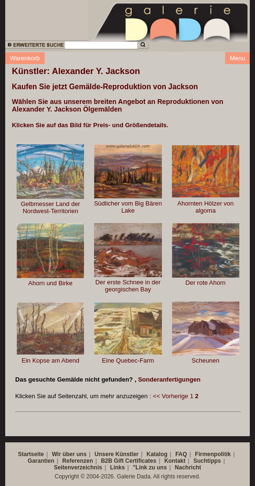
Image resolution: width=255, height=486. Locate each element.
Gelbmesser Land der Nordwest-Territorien (50, 207)
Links (117, 467)
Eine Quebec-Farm (128, 360)
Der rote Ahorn (206, 282)
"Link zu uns (150, 467)
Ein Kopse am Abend (50, 360)
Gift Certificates (135, 461)
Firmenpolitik (213, 454)
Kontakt (175, 461)
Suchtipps (207, 461)
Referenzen (77, 461)
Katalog (156, 454)
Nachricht (188, 467)
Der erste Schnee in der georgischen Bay (128, 286)
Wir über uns (69, 454)
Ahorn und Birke (50, 283)
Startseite (31, 454)
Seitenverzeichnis (78, 467)
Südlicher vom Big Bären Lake (128, 207)
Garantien (41, 461)
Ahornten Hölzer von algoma (206, 207)
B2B (106, 461)
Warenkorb (25, 58)
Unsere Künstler (116, 454)
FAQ (181, 454)
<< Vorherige (170, 396)
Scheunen (206, 360)
